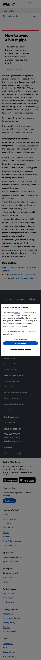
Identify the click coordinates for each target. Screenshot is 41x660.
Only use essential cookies (20, 349)
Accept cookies (20, 343)
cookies (17, 313)
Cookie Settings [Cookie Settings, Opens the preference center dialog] (20, 339)
